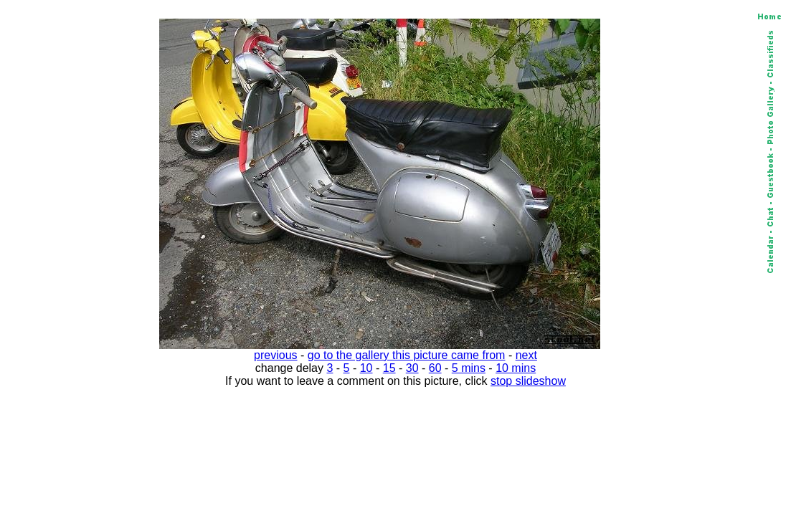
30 (412, 368)
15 (389, 368)
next (526, 355)
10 (366, 368)
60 (435, 368)
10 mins (516, 368)
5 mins (469, 368)
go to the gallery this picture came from (407, 355)
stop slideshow (528, 381)
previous (275, 355)
